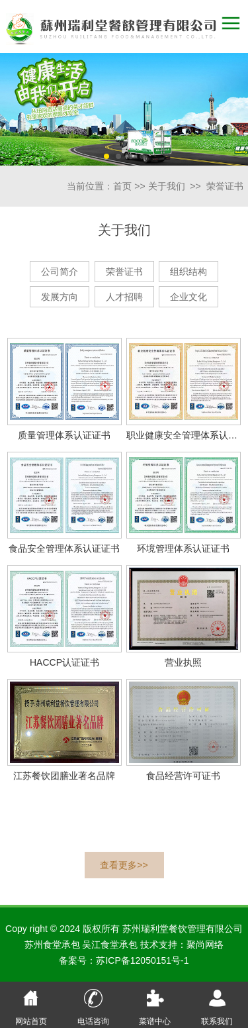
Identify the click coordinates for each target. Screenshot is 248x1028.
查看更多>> (123, 865)
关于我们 (166, 186)
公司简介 (59, 271)
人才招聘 (124, 296)
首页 (122, 186)
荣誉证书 (224, 186)
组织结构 (188, 271)
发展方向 (59, 296)
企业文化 (188, 296)
